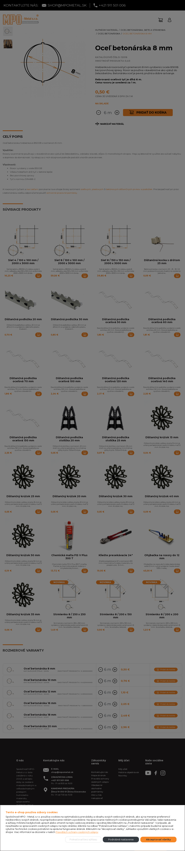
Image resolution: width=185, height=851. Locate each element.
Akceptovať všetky (158, 839)
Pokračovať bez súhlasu (83, 839)
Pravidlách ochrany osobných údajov (77, 832)
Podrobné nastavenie (121, 839)
